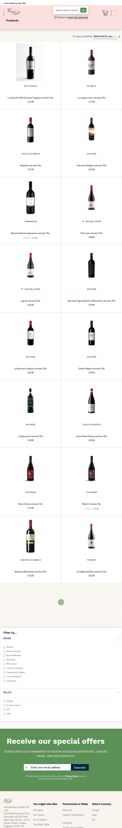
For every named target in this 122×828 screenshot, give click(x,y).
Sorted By (87, 36)
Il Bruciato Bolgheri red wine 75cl (91, 165)
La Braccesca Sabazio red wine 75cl (30, 368)
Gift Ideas (38, 771)
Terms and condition (73, 789)
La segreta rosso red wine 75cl (92, 97)
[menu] (27, 20)
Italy (94, 776)
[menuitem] (27, 20)
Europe (95, 771)
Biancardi (11, 621)
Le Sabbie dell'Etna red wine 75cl (92, 571)
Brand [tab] (7, 600)
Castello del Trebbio (16, 634)
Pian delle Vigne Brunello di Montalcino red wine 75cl (91, 301)
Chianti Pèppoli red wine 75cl (91, 368)
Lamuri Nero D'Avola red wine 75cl (91, 436)
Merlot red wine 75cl (91, 504)
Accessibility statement (75, 803)
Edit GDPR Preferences (75, 799)
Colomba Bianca (14, 638)
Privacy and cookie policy (75, 794)
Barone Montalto (14, 617)
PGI (8, 671)
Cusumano (11, 642)
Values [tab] (7, 654)
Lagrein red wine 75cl (30, 301)
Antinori (10, 609)
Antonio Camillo (14, 613)
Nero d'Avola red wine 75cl (30, 504)
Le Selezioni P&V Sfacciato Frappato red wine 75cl (30, 97)
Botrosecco (12, 625)
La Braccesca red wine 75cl (30, 436)
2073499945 (16, 792)
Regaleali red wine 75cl (30, 165)
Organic (10, 663)
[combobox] (70, 10)
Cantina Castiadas (15, 630)
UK (93, 781)
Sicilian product (13, 667)
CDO (8, 675)
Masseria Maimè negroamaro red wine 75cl (30, 233)
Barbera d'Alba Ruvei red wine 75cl (30, 571)
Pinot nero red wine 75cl (91, 233)
